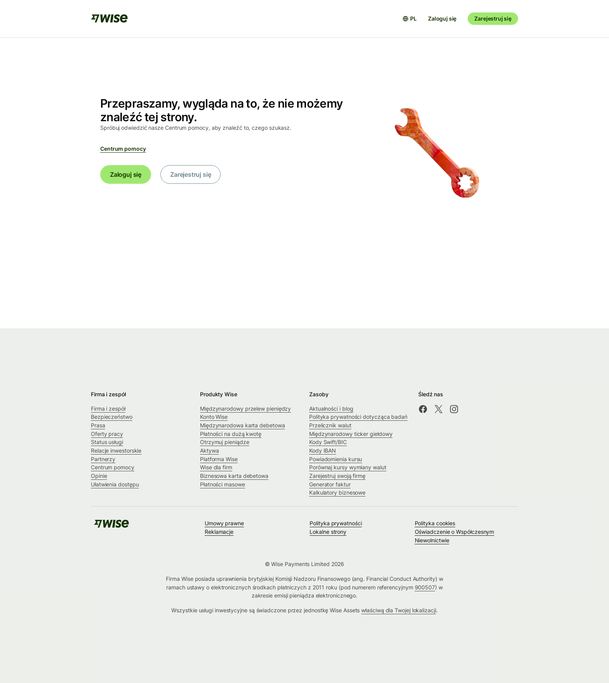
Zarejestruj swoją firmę (337, 475)
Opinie (99, 475)
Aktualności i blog (331, 408)
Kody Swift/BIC (328, 442)
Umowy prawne (224, 523)
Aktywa (209, 450)
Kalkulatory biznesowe (337, 492)
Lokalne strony (328, 531)
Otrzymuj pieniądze (224, 442)
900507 (425, 587)
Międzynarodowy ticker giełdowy (350, 433)
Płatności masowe (222, 484)
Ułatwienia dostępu (115, 484)
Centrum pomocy (123, 148)
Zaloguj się (442, 18)
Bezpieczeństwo (111, 416)
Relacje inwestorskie (116, 450)
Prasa (98, 425)
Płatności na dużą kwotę (230, 433)
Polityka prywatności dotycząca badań (358, 416)
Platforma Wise (219, 459)
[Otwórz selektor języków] (409, 18)
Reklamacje (219, 531)
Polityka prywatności (336, 523)
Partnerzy (103, 459)
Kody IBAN (322, 450)
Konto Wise (214, 416)
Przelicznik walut (330, 425)
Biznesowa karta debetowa (234, 475)
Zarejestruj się (493, 18)
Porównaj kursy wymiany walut (347, 467)
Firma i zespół (108, 408)
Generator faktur (330, 484)
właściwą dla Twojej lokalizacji (398, 610)
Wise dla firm (216, 467)
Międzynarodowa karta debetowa (242, 425)
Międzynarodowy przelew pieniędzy (245, 408)
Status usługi (107, 442)
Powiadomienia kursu (335, 459)
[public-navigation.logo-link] (111, 526)
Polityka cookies (435, 523)
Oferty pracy (107, 433)
